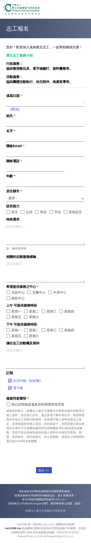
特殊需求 (12, 219)
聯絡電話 (14, 161)
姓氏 (11, 115)
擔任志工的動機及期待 (22, 343)
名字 (11, 131)
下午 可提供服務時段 (21, 324)
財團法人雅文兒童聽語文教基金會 (45, 510)
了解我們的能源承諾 (67, 532)
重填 (15, 109)
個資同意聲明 (17, 398)
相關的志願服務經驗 (21, 256)
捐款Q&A (60, 499)
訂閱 (9, 373)
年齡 (11, 176)
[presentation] (45, 454)
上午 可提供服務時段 (21, 305)
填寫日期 (14, 95)
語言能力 (12, 206)
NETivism (68, 536)
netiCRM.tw (13, 528)
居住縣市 (14, 191)
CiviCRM (39, 536)
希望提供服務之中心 (22, 286)
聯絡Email (15, 146)
